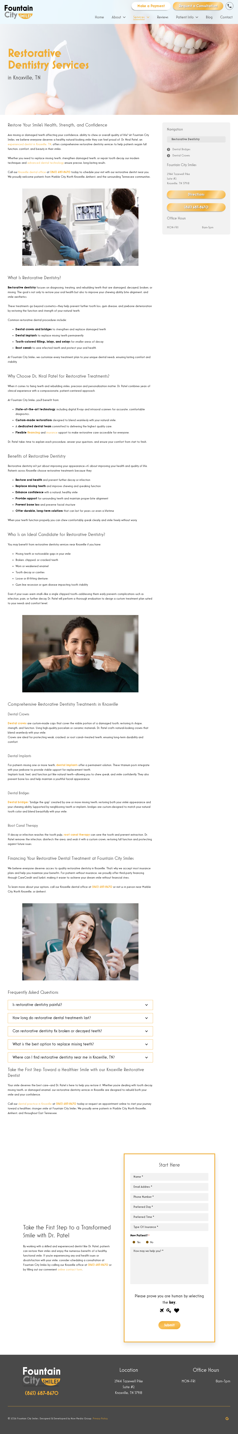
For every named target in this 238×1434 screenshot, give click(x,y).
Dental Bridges (181, 149)
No (148, 1242)
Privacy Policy (100, 1418)
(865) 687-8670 (60, 172)
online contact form (70, 1269)
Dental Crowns (181, 155)
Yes (135, 1242)
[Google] (227, 1418)
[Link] (19, 12)
